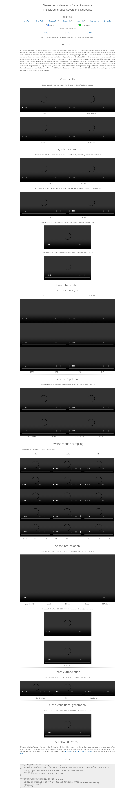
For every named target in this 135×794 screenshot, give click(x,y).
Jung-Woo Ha (94, 21)
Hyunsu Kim (67, 21)
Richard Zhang (79, 751)
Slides (90, 32)
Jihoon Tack (39, 21)
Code (67, 32)
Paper (45, 32)
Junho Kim (80, 21)
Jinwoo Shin (108, 21)
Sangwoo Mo (53, 21)
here (21, 754)
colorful (90, 751)
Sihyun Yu (26, 21)
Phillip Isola (68, 751)
